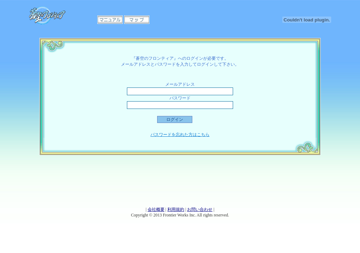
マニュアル (110, 19)
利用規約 (175, 209)
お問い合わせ (199, 209)
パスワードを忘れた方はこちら (180, 134)
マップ (136, 19)
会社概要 (156, 209)
